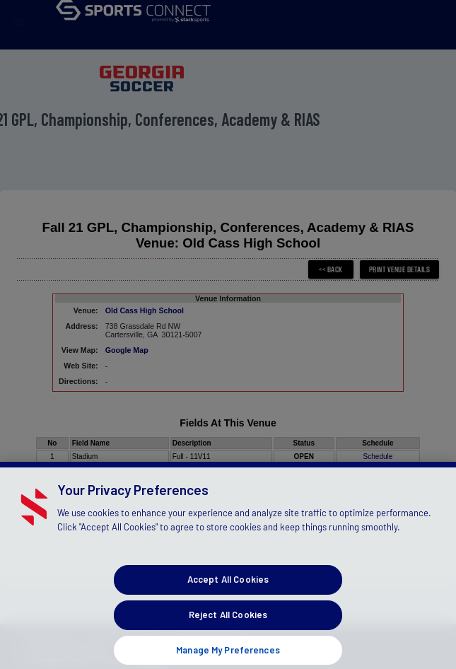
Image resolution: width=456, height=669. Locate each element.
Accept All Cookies (228, 587)
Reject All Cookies (228, 622)
